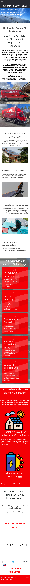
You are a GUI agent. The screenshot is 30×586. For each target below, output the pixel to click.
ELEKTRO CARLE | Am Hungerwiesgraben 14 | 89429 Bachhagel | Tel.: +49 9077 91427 (15, 6)
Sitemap (13, 577)
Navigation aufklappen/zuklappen (15, 2)
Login (27, 577)
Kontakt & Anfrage (15, 511)
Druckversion (6, 577)
